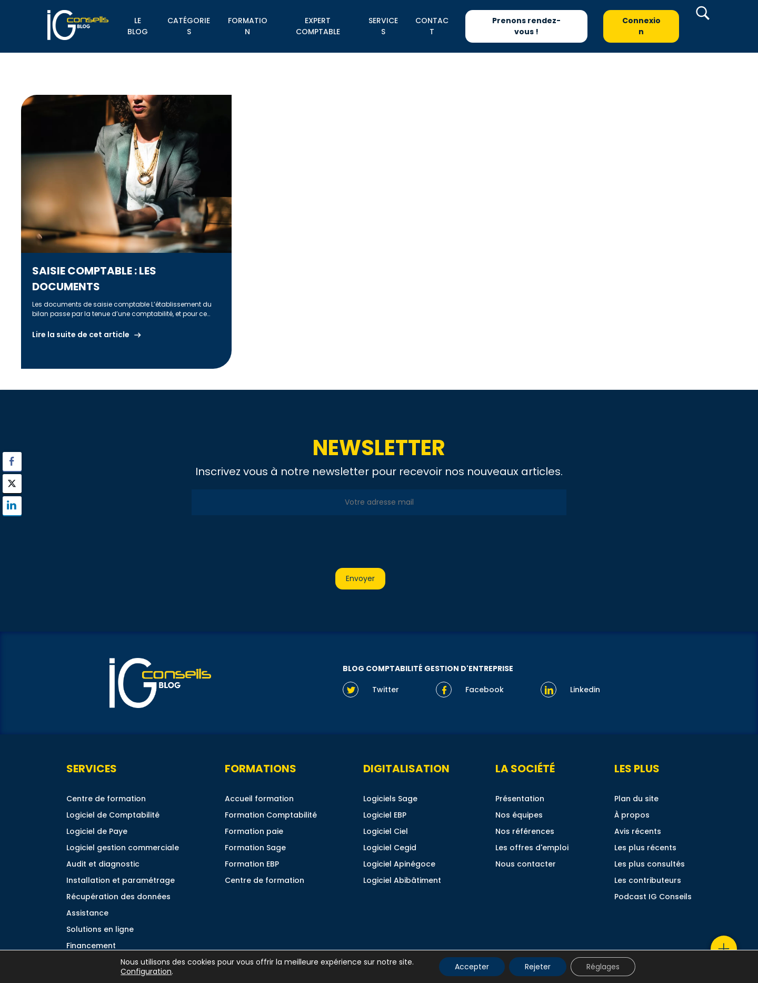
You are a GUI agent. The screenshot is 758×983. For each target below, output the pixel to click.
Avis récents (637, 831)
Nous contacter (525, 864)
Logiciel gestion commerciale (122, 847)
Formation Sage (255, 847)
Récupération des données (118, 896)
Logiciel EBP (384, 815)
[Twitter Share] (12, 483)
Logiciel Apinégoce (399, 864)
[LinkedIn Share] (12, 505)
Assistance (87, 913)
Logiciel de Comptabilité (112, 815)
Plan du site (636, 798)
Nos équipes (519, 815)
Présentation (519, 798)
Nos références (524, 831)
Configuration (146, 971)
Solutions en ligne (100, 929)
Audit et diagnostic (102, 864)
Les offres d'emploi (531, 847)
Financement (91, 945)
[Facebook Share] (12, 461)
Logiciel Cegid (389, 847)
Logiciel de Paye (96, 831)
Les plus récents (645, 847)
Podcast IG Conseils (653, 896)
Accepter (472, 966)
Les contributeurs (647, 880)
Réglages (603, 966)
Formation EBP (252, 864)
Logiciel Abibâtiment (402, 880)
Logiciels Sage (390, 798)
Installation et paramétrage (120, 880)
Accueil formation (259, 798)
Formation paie (254, 831)
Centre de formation (106, 798)
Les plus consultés (649, 864)
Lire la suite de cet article (80, 334)
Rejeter (538, 966)
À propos (632, 815)
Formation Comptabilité (271, 815)
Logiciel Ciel (385, 831)
